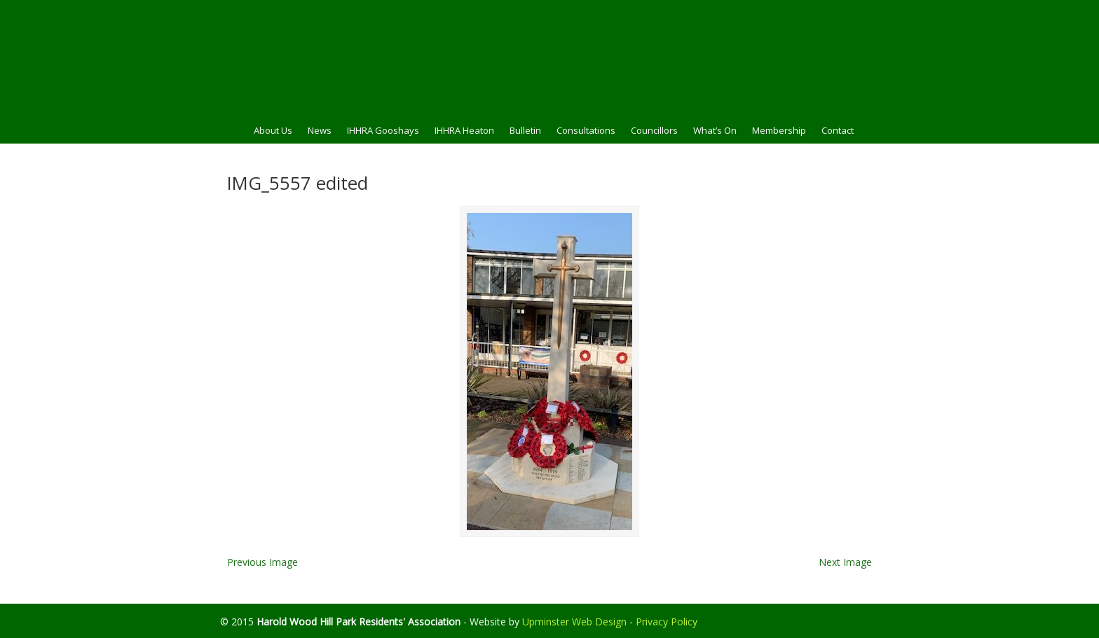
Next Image (845, 562)
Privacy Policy (666, 621)
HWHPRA (549, 56)
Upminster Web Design (574, 621)
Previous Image (262, 562)
